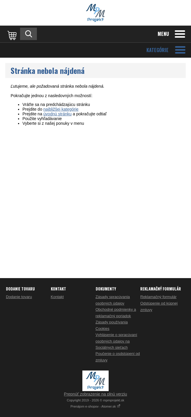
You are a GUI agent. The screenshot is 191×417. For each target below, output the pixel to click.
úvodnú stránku (57, 114)
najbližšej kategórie (61, 109)
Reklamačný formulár (158, 297)
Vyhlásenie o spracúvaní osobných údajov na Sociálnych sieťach (116, 341)
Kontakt (57, 297)
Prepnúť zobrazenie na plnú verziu (95, 394)
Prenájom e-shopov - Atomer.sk (96, 406)
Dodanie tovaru (19, 297)
